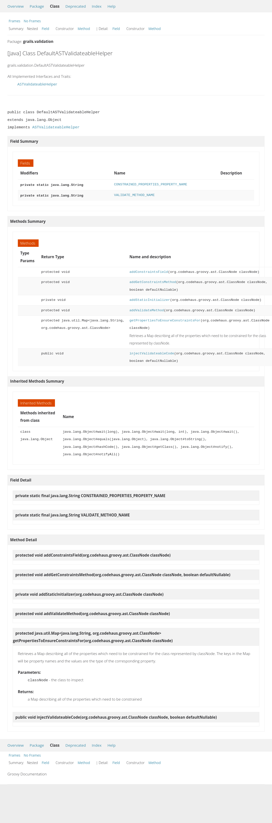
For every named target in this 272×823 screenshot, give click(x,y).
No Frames (32, 21)
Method (84, 28)
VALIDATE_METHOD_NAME (134, 194)
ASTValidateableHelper (37, 84)
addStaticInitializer (149, 299)
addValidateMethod (146, 309)
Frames (14, 21)
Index (96, 6)
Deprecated (75, 6)
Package (37, 6)
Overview (15, 6)
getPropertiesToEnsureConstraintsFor (164, 319)
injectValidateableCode (151, 352)
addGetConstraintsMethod (152, 281)
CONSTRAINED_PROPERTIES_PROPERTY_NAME (150, 184)
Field (45, 28)
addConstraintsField (148, 271)
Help (111, 6)
